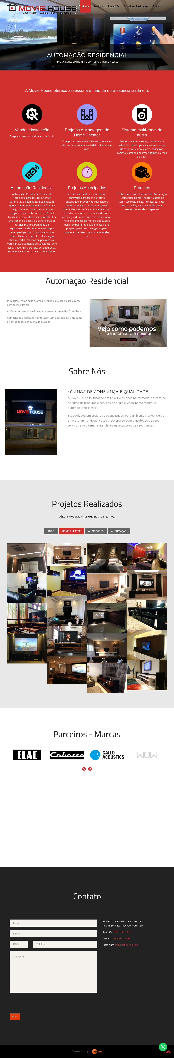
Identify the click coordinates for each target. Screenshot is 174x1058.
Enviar (15, 1016)
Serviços (98, 6)
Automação (119, 531)
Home (85, 6)
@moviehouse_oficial (126, 944)
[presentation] (35, 1002)
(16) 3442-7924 (122, 931)
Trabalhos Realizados (136, 6)
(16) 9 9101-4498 (120, 938)
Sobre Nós (113, 6)
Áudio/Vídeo (96, 531)
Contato (157, 6)
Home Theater (71, 531)
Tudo (51, 531)
